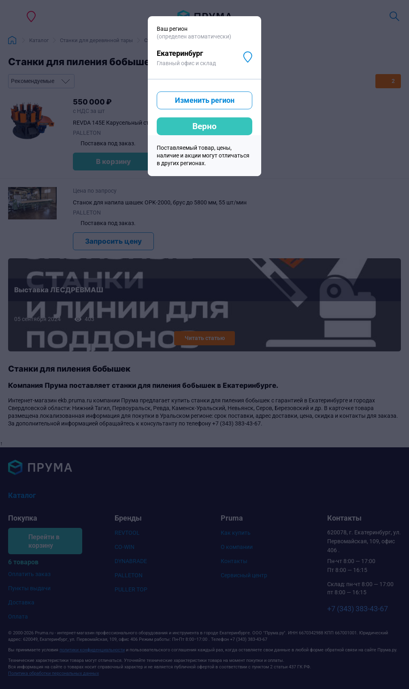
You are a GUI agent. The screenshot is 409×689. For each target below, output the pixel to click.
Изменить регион (204, 100)
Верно (204, 126)
